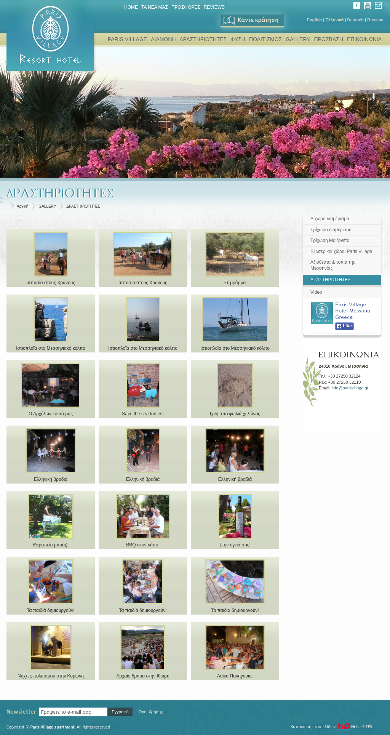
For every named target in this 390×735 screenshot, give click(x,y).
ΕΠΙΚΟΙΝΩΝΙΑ (364, 39)
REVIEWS (214, 7)
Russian (375, 20)
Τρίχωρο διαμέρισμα (331, 229)
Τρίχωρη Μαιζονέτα (330, 240)
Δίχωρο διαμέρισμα (329, 218)
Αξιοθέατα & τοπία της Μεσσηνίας (332, 265)
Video (316, 292)
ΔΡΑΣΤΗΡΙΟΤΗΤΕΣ (203, 39)
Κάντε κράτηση (250, 20)
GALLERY (298, 39)
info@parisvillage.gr (350, 388)
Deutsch (355, 20)
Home (131, 7)
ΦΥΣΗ (237, 39)
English (314, 20)
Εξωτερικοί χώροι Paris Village (341, 251)
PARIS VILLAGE (127, 39)
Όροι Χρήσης (151, 711)
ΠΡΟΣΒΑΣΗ (328, 39)
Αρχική (22, 206)
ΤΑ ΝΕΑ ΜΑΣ (154, 7)
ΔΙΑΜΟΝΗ (163, 39)
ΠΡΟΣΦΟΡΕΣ (185, 7)
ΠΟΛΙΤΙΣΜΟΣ (265, 39)
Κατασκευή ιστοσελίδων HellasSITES (331, 726)
